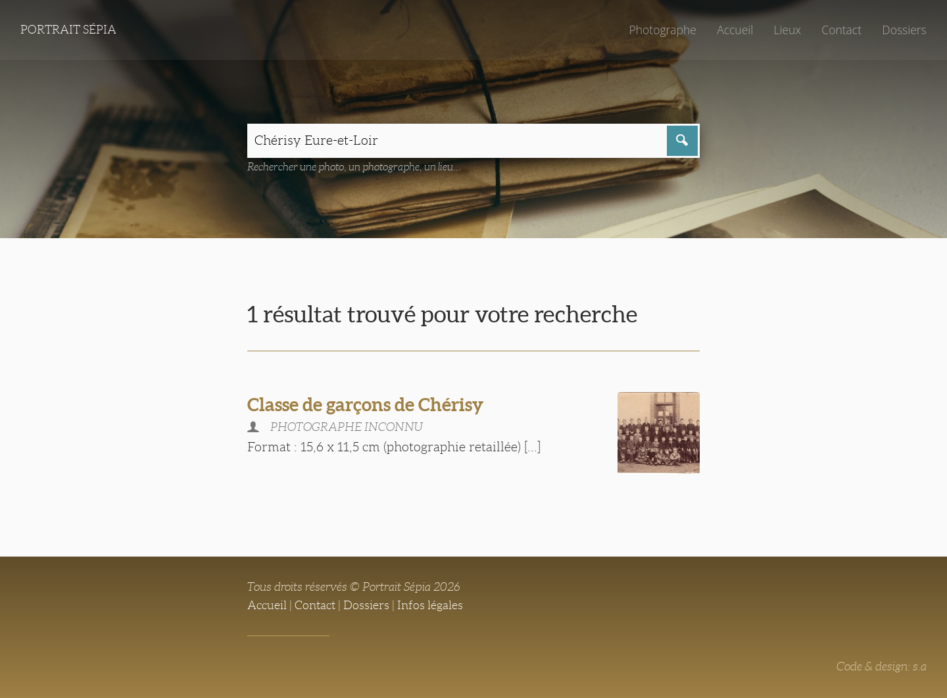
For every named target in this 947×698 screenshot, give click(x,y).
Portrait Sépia (68, 29)
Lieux (787, 29)
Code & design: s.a (882, 666)
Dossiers (904, 29)
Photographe (662, 29)
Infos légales (430, 605)
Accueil (735, 29)
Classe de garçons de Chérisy (365, 404)
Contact (841, 29)
